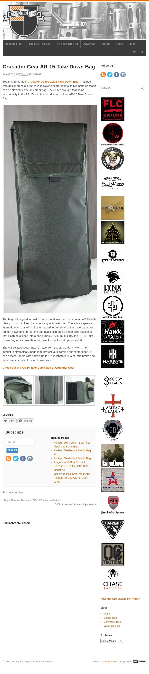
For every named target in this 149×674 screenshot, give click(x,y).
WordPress (111, 661)
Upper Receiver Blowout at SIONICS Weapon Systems (32, 500)
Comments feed (112, 621)
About (119, 43)
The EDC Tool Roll (40, 43)
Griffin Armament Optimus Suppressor (75, 504)
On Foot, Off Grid (67, 43)
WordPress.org (112, 626)
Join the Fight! (14, 43)
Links (132, 43)
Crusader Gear (15, 492)
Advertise (89, 43)
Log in (107, 613)
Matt (8, 74)
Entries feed (110, 617)
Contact (105, 43)
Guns (38, 74)
